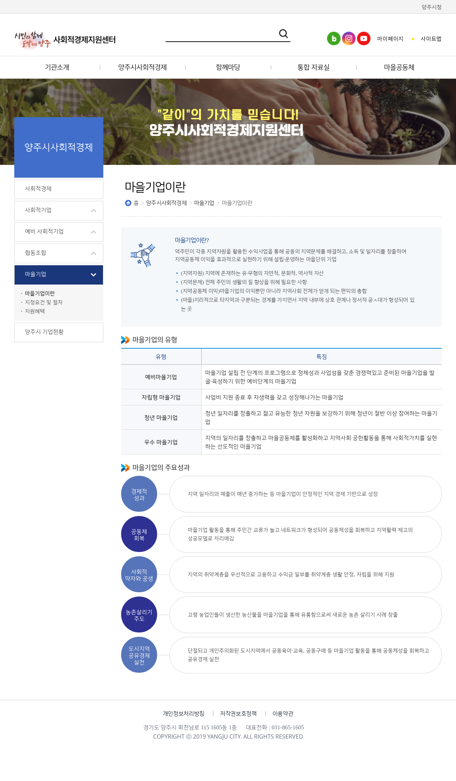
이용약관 (283, 713)
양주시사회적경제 (166, 203)
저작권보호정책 (238, 713)
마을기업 (204, 203)
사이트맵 (431, 39)
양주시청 (432, 7)
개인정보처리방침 (183, 713)
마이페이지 (390, 39)
